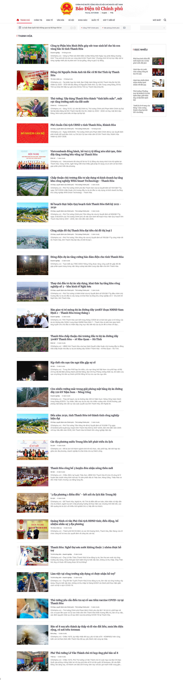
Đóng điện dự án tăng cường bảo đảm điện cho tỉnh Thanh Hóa (87, 256)
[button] (71, 28)
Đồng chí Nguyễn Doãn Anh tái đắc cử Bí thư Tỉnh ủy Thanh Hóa (85, 74)
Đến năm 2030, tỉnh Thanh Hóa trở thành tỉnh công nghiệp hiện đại (85, 417)
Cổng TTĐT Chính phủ (90, 28)
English (104, 13)
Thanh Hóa (25, 36)
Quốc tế (95, 20)
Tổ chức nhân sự (56, 79)
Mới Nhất (157, 20)
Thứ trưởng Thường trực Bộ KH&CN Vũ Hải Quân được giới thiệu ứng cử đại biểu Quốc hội (141, 95)
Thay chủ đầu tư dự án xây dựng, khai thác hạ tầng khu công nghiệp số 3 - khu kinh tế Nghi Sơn (85, 285)
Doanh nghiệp (55, 53)
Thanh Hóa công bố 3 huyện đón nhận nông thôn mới (82, 468)
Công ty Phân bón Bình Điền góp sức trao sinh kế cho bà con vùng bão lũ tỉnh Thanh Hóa (85, 47)
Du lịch (53, 445)
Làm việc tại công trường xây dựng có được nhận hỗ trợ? (83, 573)
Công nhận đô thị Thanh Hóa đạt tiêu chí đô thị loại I (81, 230)
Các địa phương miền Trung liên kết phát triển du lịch (82, 441)
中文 (111, 13)
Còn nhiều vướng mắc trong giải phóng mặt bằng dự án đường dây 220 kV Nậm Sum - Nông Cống (87, 390)
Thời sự (53, 657)
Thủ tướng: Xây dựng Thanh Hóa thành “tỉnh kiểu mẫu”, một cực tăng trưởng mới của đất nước (86, 100)
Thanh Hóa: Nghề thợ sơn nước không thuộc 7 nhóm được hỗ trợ (86, 549)
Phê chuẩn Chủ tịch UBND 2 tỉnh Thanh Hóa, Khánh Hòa (83, 124)
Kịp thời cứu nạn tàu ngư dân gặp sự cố (73, 362)
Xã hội (71, 20)
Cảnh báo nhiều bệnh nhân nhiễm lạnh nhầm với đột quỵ (141, 82)
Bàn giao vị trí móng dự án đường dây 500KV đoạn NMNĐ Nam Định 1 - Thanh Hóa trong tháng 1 (87, 311)
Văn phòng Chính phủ (110, 28)
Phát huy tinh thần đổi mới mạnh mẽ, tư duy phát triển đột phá (141, 61)
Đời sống (54, 633)
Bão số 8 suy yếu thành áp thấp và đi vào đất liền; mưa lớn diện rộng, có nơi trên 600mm (87, 628)
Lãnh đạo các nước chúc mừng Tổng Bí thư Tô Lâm (140, 71)
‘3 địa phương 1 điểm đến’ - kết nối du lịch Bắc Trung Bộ (83, 494)
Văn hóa (60, 20)
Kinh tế (49, 20)
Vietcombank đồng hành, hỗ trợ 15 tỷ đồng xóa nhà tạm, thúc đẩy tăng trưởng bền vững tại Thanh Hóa (86, 153)
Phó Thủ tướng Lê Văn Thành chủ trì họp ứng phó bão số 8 (84, 652)
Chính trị (38, 20)
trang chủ (23, 20)
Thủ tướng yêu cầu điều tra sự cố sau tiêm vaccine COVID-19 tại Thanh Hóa (87, 602)
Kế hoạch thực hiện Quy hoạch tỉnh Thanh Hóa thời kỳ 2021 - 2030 (86, 206)
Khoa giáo (82, 20)
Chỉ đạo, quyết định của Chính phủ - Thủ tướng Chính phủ (70, 129)
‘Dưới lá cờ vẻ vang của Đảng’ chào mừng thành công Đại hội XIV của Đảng (141, 109)
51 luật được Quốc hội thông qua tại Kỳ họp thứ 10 (42, 28)
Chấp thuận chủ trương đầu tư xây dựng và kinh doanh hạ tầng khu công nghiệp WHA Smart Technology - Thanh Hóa (87, 179)
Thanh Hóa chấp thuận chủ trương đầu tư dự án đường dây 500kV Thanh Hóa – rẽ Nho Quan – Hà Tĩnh (84, 338)
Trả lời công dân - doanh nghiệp (61, 554)
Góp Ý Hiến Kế (109, 20)
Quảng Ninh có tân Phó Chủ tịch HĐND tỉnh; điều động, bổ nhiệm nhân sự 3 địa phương (84, 522)
